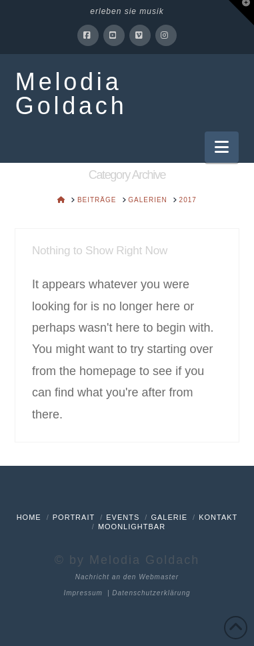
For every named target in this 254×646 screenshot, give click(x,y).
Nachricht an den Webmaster (127, 577)
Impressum (82, 593)
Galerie (169, 517)
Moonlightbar (131, 527)
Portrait (74, 517)
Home (29, 517)
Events (122, 517)
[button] (222, 147)
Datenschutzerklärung (151, 593)
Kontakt (218, 517)
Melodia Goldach (71, 94)
